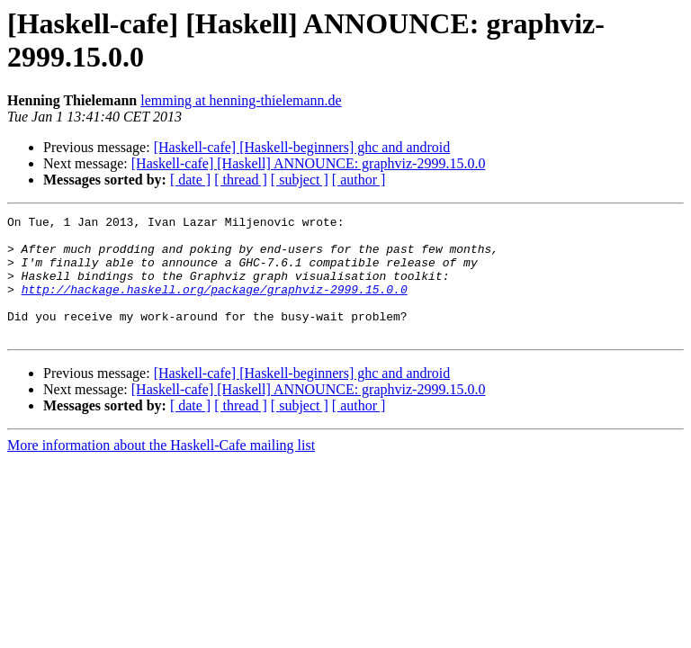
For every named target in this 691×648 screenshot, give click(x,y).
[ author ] (359, 179)
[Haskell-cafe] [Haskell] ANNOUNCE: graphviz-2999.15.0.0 (308, 163)
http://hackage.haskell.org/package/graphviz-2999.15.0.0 (215, 305)
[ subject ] (299, 179)
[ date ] (190, 179)
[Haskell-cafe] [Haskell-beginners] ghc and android (302, 147)
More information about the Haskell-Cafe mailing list (161, 469)
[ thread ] (240, 179)
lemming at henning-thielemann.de (241, 100)
